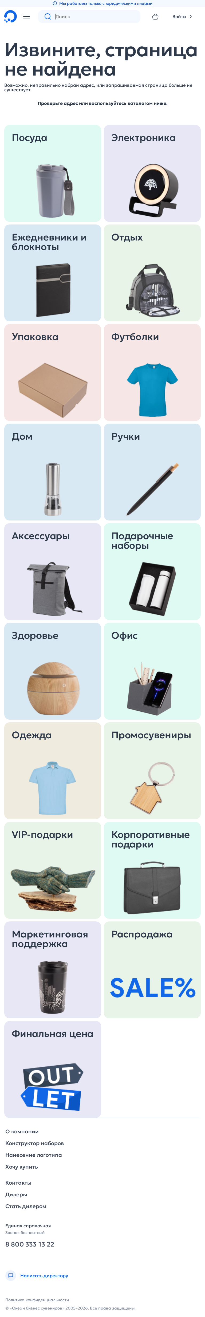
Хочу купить (21, 1166)
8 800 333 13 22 (29, 1244)
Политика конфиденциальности (37, 1299)
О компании (22, 1131)
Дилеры (16, 1194)
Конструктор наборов (34, 1143)
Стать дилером (25, 1206)
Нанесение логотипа (33, 1155)
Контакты (18, 1182)
